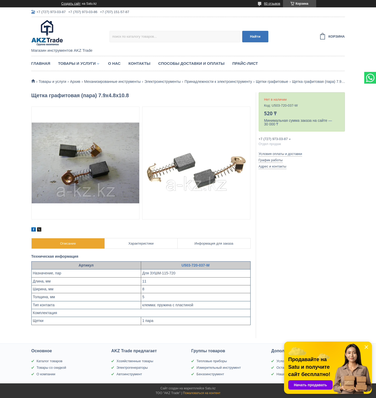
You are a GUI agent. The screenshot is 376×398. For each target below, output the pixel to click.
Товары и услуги (77, 63)
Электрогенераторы (132, 368)
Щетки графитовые (272, 81)
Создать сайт (71, 3)
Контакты (139, 63)
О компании (46, 374)
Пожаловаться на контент (201, 393)
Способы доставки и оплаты (191, 63)
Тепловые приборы (211, 361)
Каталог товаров (49, 361)
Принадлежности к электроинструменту (218, 81)
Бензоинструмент (210, 374)
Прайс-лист (245, 63)
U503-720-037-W (196, 265)
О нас (114, 63)
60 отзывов (272, 3)
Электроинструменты (162, 81)
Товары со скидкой (51, 368)
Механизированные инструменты (112, 81)
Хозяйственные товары (135, 361)
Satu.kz (210, 388)
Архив (75, 81)
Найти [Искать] (255, 36)
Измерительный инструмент (218, 368)
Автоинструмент (129, 374)
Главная (40, 63)
